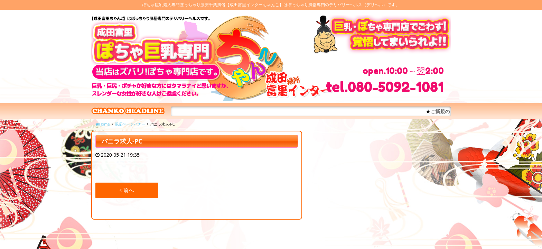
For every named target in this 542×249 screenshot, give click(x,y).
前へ (127, 190)
